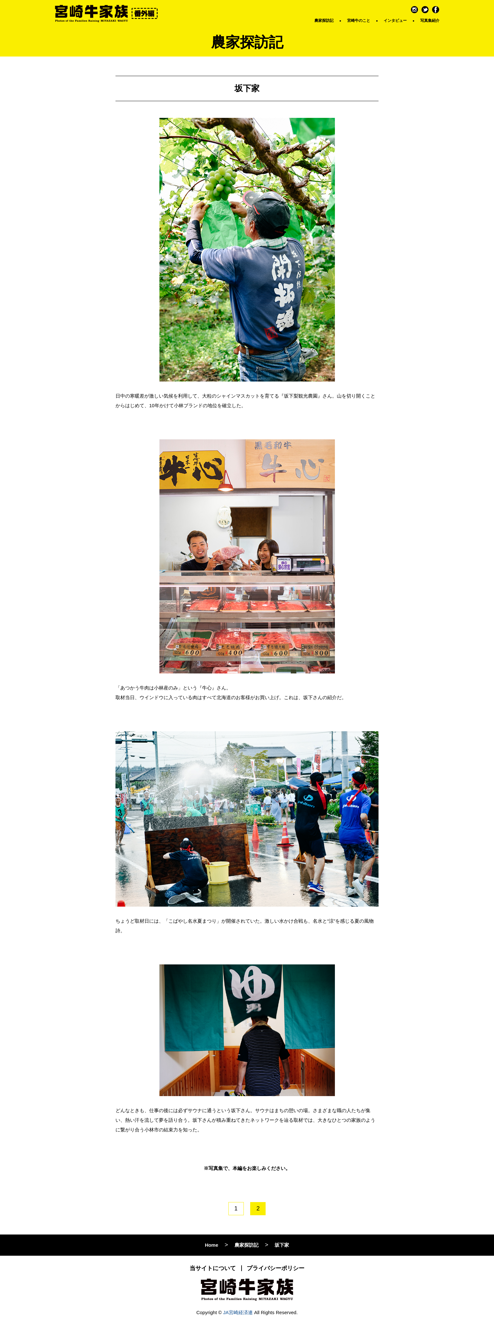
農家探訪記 (324, 20)
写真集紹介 (429, 20)
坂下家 (282, 1245)
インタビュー (395, 20)
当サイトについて (213, 1268)
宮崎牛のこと (358, 20)
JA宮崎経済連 (238, 1312)
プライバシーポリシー (275, 1268)
